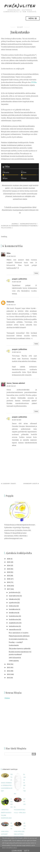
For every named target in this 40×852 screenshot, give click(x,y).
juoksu (15, 223)
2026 (8, 559)
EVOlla (33, 82)
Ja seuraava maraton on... (18, 639)
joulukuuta (13, 592)
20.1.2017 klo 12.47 (11, 386)
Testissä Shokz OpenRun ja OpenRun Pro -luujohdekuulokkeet (7, 783)
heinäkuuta (13, 609)
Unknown (10, 302)
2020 (8, 579)
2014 (8, 671)
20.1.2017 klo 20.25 (16, 420)
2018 (8, 586)
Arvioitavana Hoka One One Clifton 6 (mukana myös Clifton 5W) (20, 832)
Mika (8, 253)
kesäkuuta (13, 613)
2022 (8, 572)
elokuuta (12, 606)
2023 (8, 569)
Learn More (17, 851)
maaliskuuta (14, 623)
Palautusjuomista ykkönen (19, 636)
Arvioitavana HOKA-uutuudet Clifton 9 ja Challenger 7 (7, 832)
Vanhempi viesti (30, 483)
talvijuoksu (6, 228)
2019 (8, 582)
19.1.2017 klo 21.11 (16, 352)
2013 (8, 674)
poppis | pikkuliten (19, 279)
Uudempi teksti (9, 483)
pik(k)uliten (20, 5)
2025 (8, 562)
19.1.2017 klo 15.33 (11, 256)
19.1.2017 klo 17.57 (11, 305)
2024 (8, 565)
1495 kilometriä (15, 658)
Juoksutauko (14, 645)
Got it (26, 851)
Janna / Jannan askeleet (16, 383)
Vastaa (36, 273)
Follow (7, 698)
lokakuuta (13, 599)
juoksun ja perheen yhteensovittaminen (19, 225)
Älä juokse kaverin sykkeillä (19, 649)
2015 (8, 667)
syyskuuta (13, 603)
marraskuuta (14, 596)
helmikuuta (13, 626)
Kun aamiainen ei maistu (18, 633)
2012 (8, 678)
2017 (8, 589)
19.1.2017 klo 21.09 (16, 282)
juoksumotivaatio (28, 223)
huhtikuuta (13, 619)
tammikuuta (14, 630)
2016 (8, 664)
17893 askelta (14, 661)
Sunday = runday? (16, 642)
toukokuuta (13, 616)
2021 (8, 576)
